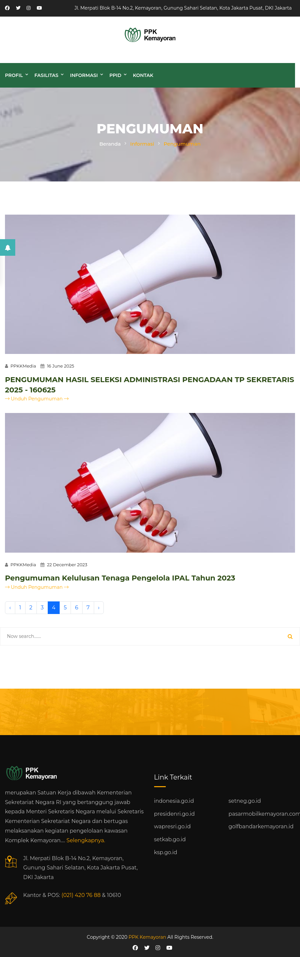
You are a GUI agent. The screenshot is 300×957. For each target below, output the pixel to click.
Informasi (84, 75)
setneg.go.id (244, 801)
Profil (14, 75)
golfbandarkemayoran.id (260, 826)
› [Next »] (99, 607)
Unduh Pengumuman (37, 399)
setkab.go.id (170, 839)
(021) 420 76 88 (80, 895)
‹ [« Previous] (10, 607)
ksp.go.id (165, 852)
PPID (115, 75)
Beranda (110, 144)
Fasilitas (46, 75)
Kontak (143, 75)
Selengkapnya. (86, 840)
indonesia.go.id (174, 801)
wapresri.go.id (172, 826)
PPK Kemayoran (147, 937)
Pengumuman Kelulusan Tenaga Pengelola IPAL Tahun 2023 (120, 578)
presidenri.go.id (174, 814)
